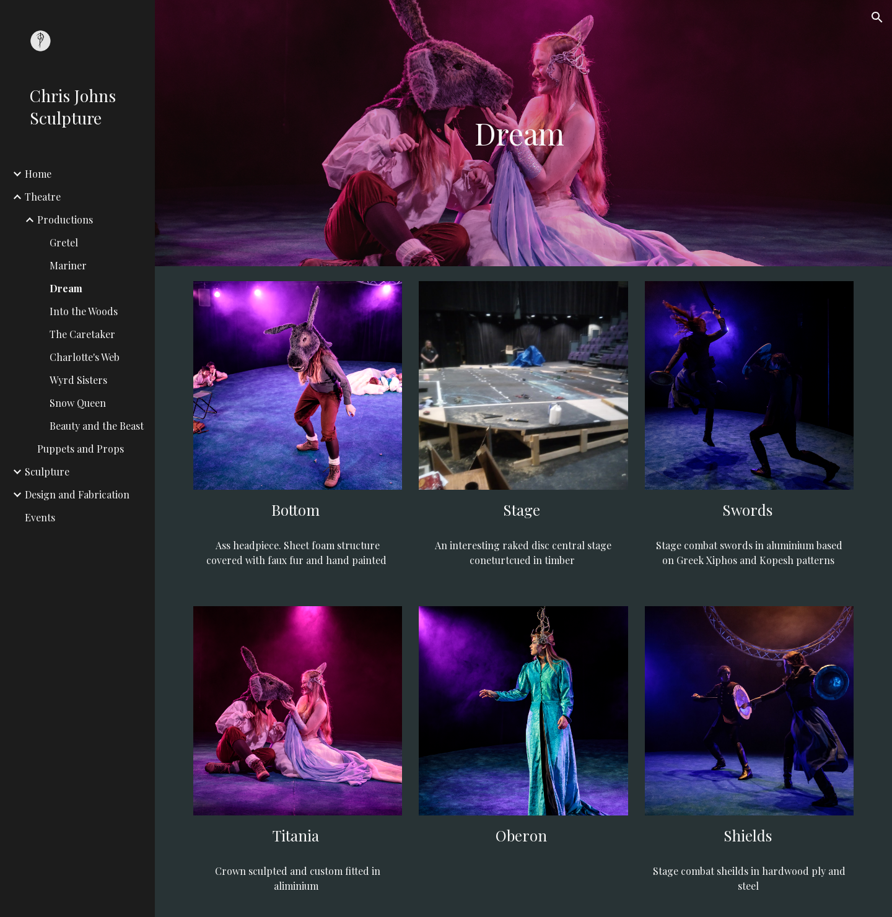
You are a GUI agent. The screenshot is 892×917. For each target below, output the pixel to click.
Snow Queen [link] (78, 402)
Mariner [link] (68, 265)
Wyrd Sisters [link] (78, 379)
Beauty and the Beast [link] (97, 425)
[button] (877, 17)
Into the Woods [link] (84, 311)
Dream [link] (66, 288)
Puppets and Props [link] (80, 448)
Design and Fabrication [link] (77, 494)
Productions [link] (65, 219)
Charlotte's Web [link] (85, 356)
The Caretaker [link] (82, 334)
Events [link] (40, 517)
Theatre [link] (43, 196)
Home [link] (38, 173)
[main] (523, 133)
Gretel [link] (64, 242)
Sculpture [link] (47, 471)
